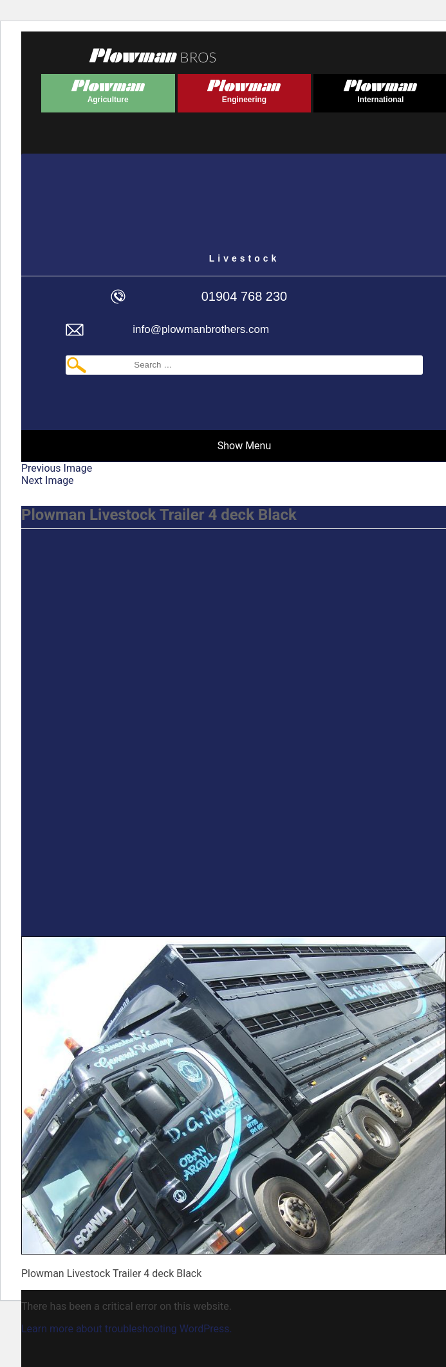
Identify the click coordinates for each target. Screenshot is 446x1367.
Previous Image (56, 468)
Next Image (47, 480)
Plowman (108, 89)
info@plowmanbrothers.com (201, 329)
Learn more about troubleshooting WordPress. (126, 1329)
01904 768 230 (244, 296)
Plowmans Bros (152, 55)
